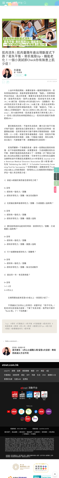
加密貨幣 (16, 375)
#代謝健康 (37, 324)
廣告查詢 (22, 432)
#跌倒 (15, 326)
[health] (17, 2)
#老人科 (22, 326)
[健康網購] (56, 176)
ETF (37, 371)
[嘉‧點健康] (7, 73)
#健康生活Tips (38, 326)
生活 (38, 375)
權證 (32, 371)
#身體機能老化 (17, 329)
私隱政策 (37, 432)
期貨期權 (25, 371)
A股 (47, 371)
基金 (23, 375)
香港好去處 (8, 379)
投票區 (25, 379)
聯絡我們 (29, 432)
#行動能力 (20, 324)
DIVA (44, 375)
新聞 (13, 371)
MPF (28, 375)
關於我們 (7, 432)
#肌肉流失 (47, 324)
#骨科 (13, 324)
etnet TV (7, 371)
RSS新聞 (33, 434)
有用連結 (26, 434)
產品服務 (14, 432)
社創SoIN (17, 379)
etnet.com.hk (10, 365)
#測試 (7, 329)
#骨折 (29, 326)
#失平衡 (29, 324)
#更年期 (27, 329)
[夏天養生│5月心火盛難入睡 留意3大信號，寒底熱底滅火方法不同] (7, 351)
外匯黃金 (7, 375)
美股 (42, 371)
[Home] (8, 3)
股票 (18, 371)
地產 (33, 375)
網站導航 (52, 432)
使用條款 (44, 432)
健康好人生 (52, 375)
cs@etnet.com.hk (44, 428)
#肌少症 (49, 326)
